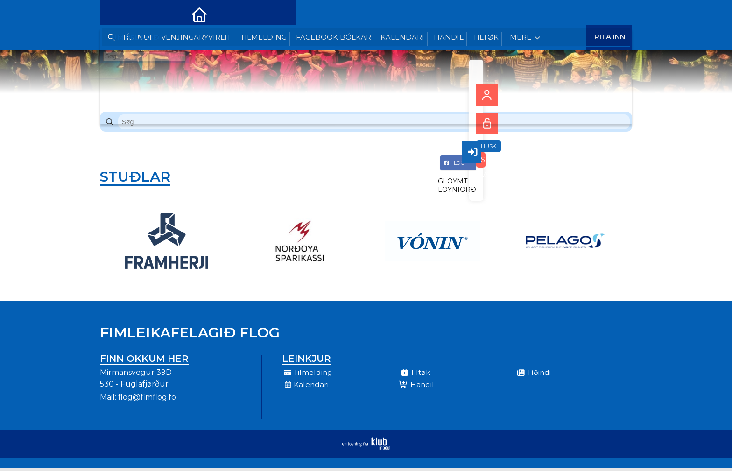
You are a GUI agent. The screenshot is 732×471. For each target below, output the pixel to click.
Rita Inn (609, 13)
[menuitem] (114, 14)
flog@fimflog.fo (147, 400)
